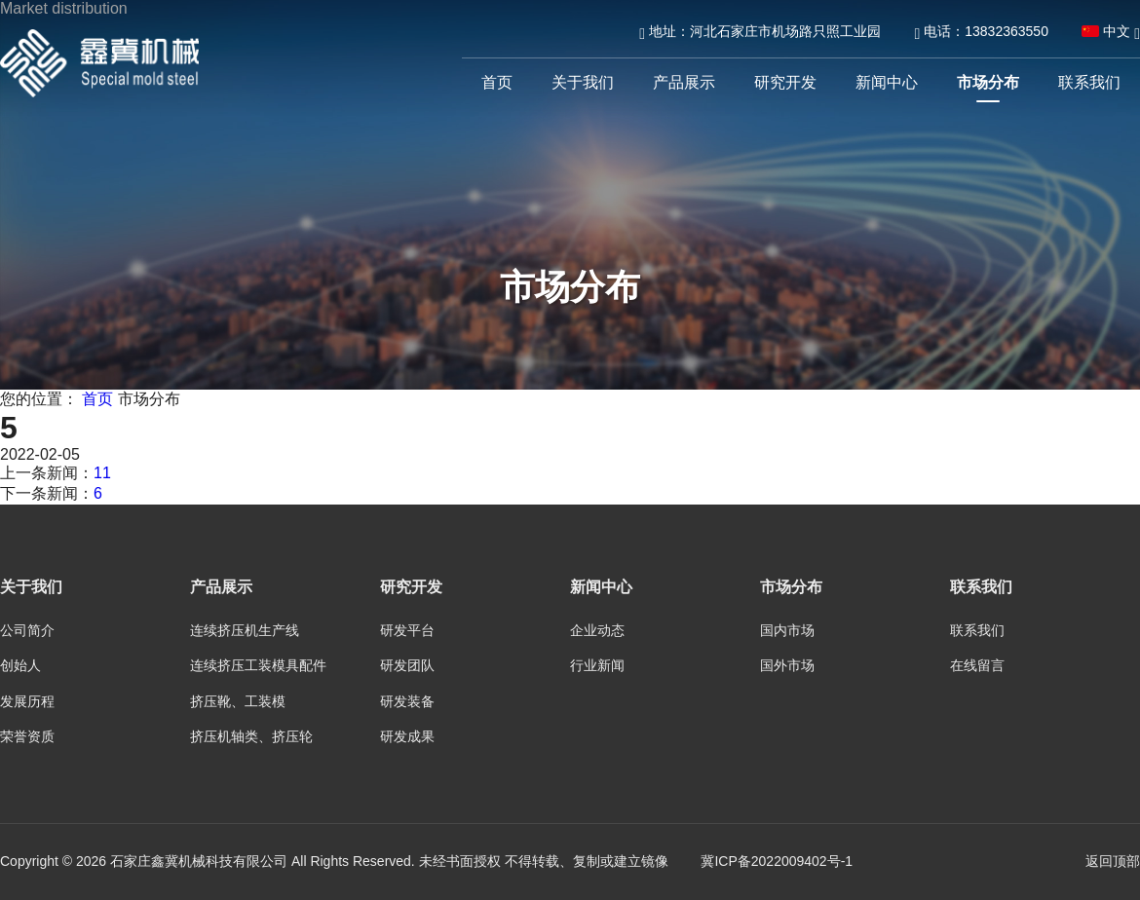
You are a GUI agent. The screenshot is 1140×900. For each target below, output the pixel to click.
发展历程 (27, 701)
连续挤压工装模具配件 (258, 665)
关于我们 (582, 82)
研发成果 (407, 736)
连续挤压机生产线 (244, 630)
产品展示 (684, 82)
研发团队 (407, 665)
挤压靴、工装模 (237, 701)
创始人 (20, 665)
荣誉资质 (27, 736)
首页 (497, 82)
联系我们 (1089, 82)
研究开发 (785, 82)
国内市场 (787, 630)
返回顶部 (1112, 861)
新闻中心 (886, 82)
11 (102, 473)
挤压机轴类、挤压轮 (251, 736)
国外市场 (787, 665)
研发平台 (407, 630)
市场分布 (988, 82)
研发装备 (407, 701)
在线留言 (977, 665)
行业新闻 (597, 665)
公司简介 (27, 630)
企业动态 (597, 630)
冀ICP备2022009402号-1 (777, 861)
